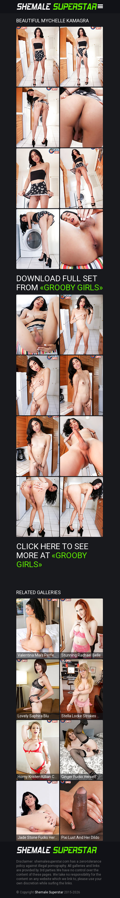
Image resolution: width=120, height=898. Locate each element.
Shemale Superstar (49, 892)
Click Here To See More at (52, 555)
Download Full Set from (59, 283)
